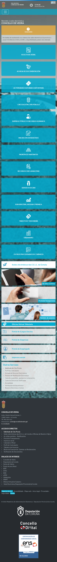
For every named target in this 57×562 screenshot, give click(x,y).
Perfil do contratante (12, 371)
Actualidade (9, 383)
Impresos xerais (9, 441)
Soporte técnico (7, 491)
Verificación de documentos (14, 385)
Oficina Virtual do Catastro (12, 482)
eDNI (5, 475)
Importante (28, 32)
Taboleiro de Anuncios (11, 447)
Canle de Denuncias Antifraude (15, 380)
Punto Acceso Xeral (9, 466)
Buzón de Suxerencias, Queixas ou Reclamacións (20, 449)
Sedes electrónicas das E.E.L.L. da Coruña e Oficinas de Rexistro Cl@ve (27, 434)
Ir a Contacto (5, 424)
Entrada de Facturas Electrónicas (16, 373)
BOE (4, 473)
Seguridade (5, 493)
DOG (5, 471)
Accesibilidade (19, 491)
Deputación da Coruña (10, 462)
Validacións (7, 477)
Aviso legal (36, 491)
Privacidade (45, 491)
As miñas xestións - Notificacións (15, 436)
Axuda (12, 493)
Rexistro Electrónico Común (14, 388)
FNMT (5, 479)
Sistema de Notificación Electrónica (17, 375)
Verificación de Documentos (13, 452)
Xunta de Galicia (8, 464)
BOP (4, 468)
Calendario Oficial (9, 443)
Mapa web (28, 491)
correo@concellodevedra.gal (19, 421)
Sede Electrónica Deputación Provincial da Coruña (20, 484)
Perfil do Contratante (11, 445)
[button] (53, 2)
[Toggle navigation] (5, 12)
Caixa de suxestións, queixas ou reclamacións (20, 378)
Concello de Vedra (9, 460)
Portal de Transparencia (11, 438)
